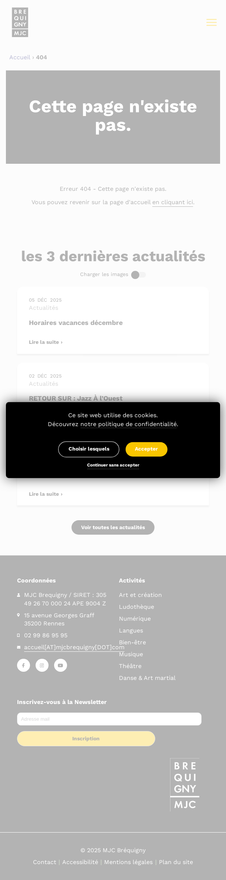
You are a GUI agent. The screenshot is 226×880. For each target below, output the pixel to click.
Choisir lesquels (89, 449)
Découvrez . (113, 424)
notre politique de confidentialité (128, 424)
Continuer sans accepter (113, 466)
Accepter (146, 449)
